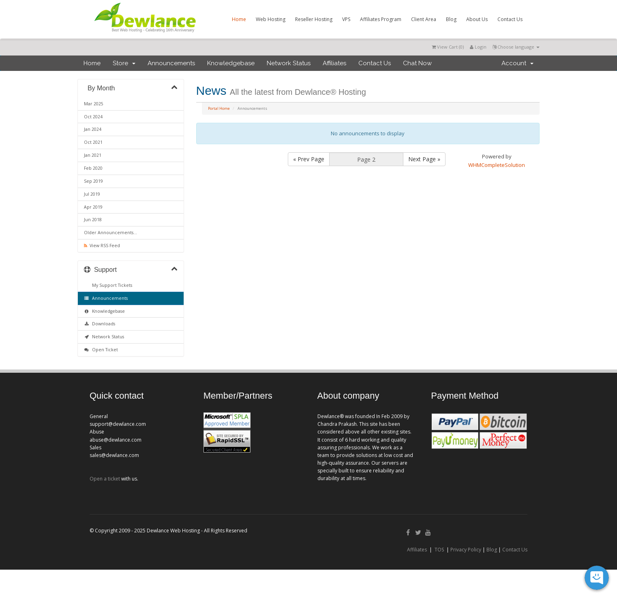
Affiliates (334, 63)
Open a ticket (105, 478)
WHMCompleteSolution (496, 165)
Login (478, 47)
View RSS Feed (102, 245)
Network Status (289, 63)
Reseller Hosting (313, 19)
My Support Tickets (111, 285)
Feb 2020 (93, 168)
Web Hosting (270, 19)
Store (124, 63)
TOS (439, 549)
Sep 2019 (93, 181)
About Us (477, 19)
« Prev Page (308, 159)
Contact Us (510, 19)
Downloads (99, 324)
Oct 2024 (93, 117)
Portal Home (219, 108)
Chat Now (417, 63)
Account (517, 63)
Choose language (516, 47)
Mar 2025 (93, 104)
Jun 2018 (93, 219)
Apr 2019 (93, 207)
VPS (346, 19)
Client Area (423, 19)
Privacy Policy (465, 549)
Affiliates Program (380, 19)
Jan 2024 (92, 129)
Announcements (171, 63)
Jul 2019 (92, 194)
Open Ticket (101, 349)
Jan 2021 (92, 155)
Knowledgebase (231, 63)
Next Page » (424, 159)
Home (239, 19)
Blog (451, 19)
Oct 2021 (93, 142)
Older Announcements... (110, 232)
